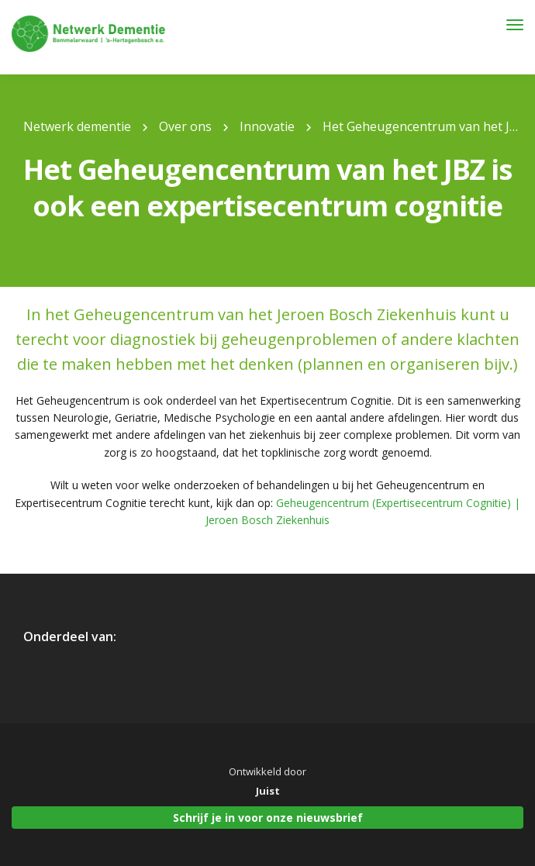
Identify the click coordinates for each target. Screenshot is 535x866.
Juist (268, 791)
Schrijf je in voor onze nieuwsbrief (268, 817)
